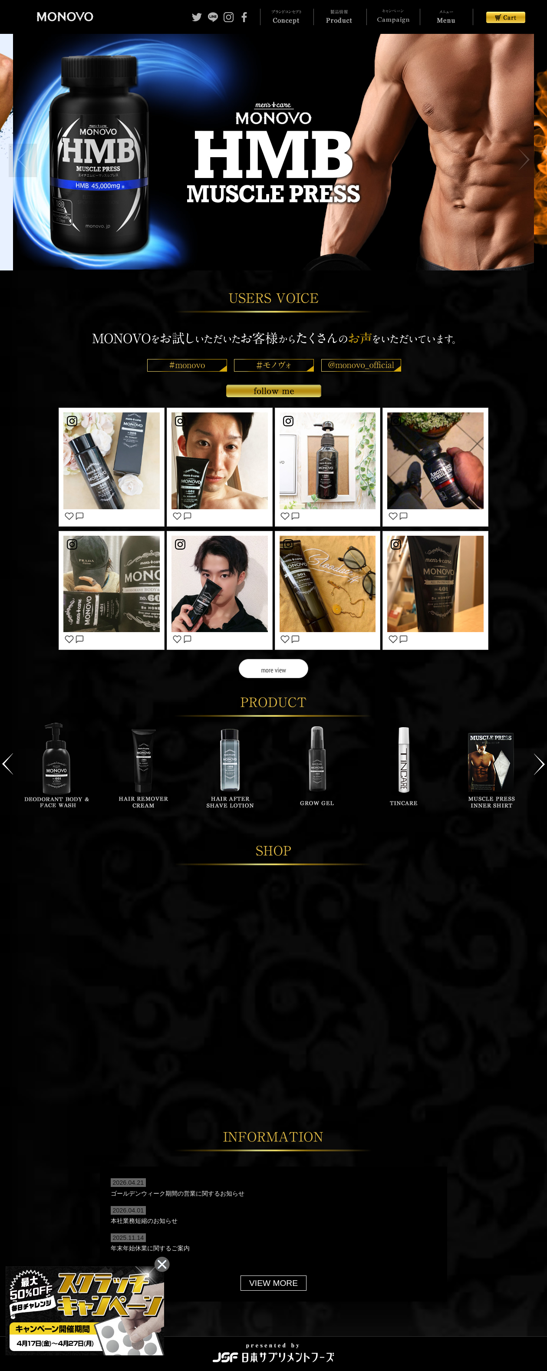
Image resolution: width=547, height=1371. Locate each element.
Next (539, 759)
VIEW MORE (273, 1278)
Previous (7, 759)
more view (273, 669)
